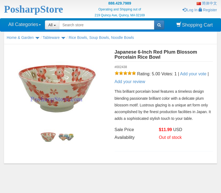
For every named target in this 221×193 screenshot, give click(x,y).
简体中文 (207, 3)
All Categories (24, 24)
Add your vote (193, 74)
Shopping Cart (194, 25)
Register (208, 10)
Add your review (130, 81)
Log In (190, 10)
